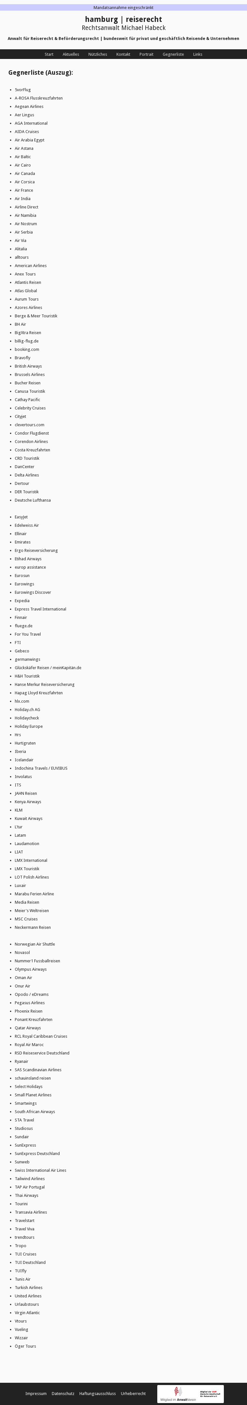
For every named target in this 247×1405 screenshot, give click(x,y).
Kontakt (123, 54)
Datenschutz (63, 1393)
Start (49, 54)
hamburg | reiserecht (123, 19)
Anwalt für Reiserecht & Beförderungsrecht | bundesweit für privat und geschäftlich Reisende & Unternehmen (123, 38)
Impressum (36, 1393)
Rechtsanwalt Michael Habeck (124, 28)
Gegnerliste (173, 54)
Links (197, 54)
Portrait (146, 54)
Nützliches (97, 54)
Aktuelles (71, 54)
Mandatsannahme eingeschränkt (123, 7)
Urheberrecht (133, 1393)
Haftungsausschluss (97, 1393)
